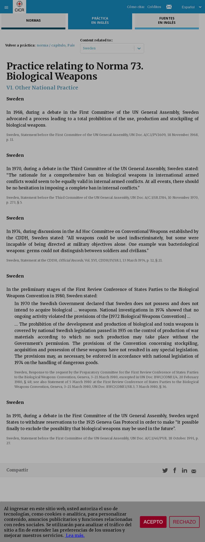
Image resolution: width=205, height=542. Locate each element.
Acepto (153, 522)
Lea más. (75, 535)
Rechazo (184, 522)
